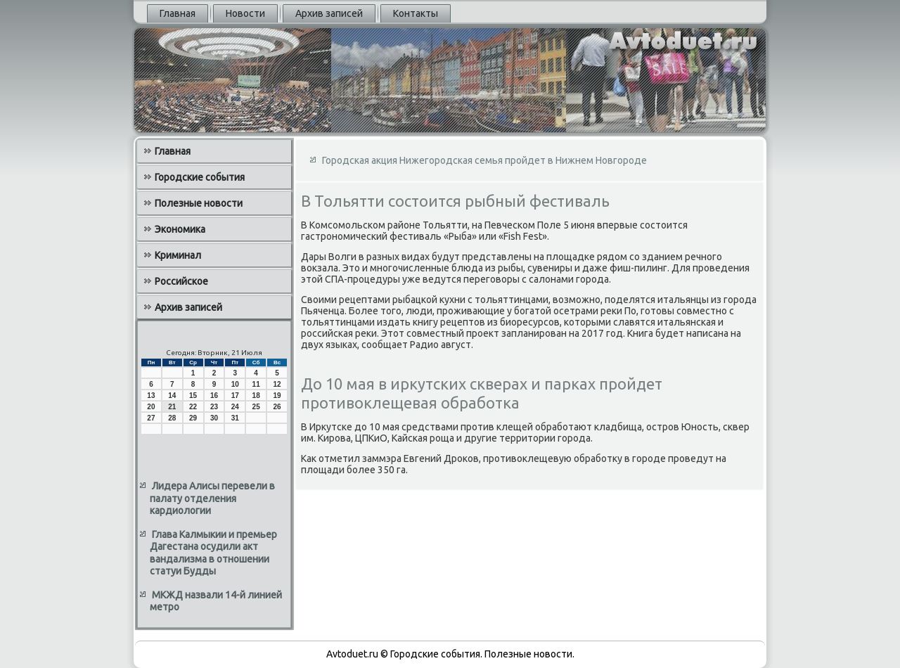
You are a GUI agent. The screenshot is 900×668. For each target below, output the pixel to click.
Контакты (415, 13)
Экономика (180, 229)
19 (277, 395)
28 (172, 418)
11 (256, 384)
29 (193, 418)
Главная (177, 13)
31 (235, 418)
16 (214, 395)
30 (214, 418)
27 (151, 418)
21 (172, 407)
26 (277, 407)
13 (151, 395)
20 (151, 407)
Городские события (200, 177)
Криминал (178, 255)
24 (235, 407)
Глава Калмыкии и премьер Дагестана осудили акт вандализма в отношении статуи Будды (213, 553)
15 (193, 395)
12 (277, 384)
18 (256, 395)
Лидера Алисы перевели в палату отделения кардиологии (212, 498)
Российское (181, 281)
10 (235, 384)
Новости (245, 13)
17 (235, 395)
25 (256, 407)
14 (172, 395)
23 (214, 407)
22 (193, 407)
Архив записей (329, 13)
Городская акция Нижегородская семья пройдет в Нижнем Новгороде (484, 160)
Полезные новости (199, 203)
